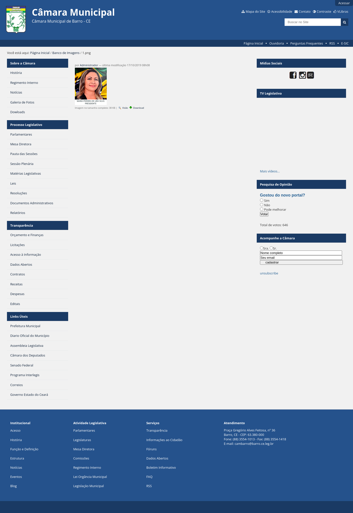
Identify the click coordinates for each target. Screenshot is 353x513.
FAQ (149, 476)
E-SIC (345, 43)
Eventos (16, 476)
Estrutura (17, 458)
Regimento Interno (87, 467)
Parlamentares (84, 430)
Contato (305, 11)
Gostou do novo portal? (282, 195)
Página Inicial (253, 43)
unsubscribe (269, 273)
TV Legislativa (271, 93)
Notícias (16, 467)
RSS (332, 43)
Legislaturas (82, 440)
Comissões (81, 458)
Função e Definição (24, 449)
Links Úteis (19, 316)
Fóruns (151, 449)
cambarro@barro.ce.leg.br (254, 443)
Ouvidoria (276, 43)
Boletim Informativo (161, 467)
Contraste (324, 11)
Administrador (89, 65)
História (16, 440)
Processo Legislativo (26, 124)
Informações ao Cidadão (164, 440)
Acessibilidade (281, 11)
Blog (13, 486)
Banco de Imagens (65, 53)
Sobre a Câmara (22, 63)
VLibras (342, 11)
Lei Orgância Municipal (90, 476)
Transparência (21, 225)
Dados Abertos (157, 458)
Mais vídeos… (270, 171)
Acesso (15, 430)
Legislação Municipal (88, 486)
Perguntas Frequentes (306, 43)
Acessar (344, 3)
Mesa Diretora (83, 449)
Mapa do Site (255, 11)
